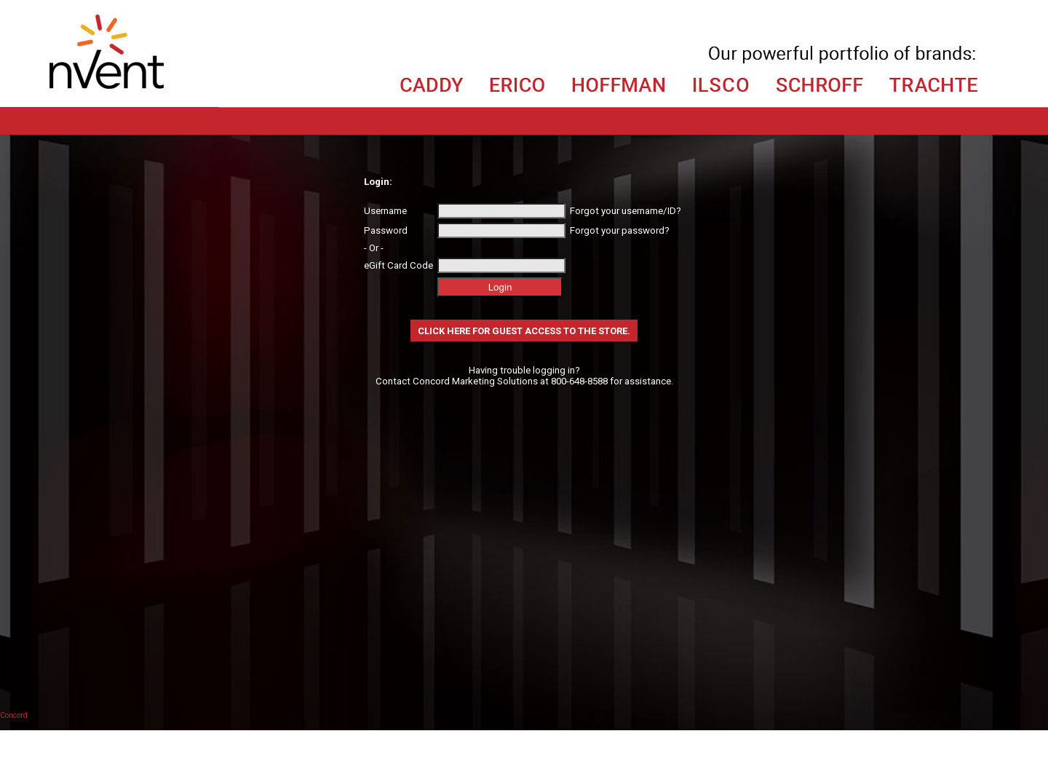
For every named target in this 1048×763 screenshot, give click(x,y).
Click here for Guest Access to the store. (524, 330)
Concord (14, 715)
